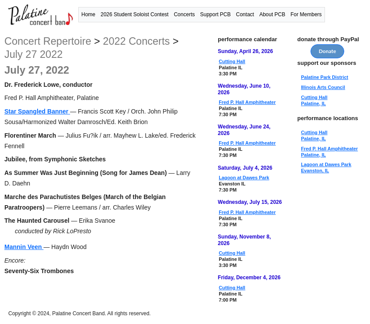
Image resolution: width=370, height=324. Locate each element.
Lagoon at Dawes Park (244, 177)
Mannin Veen (23, 246)
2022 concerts (136, 41)
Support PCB (215, 14)
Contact (245, 14)
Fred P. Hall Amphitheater (247, 102)
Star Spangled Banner (37, 111)
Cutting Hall (232, 61)
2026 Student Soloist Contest (134, 14)
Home (88, 14)
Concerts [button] (184, 14)
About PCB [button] (272, 14)
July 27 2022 (33, 54)
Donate (327, 51)
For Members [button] (305, 14)
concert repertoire (47, 41)
